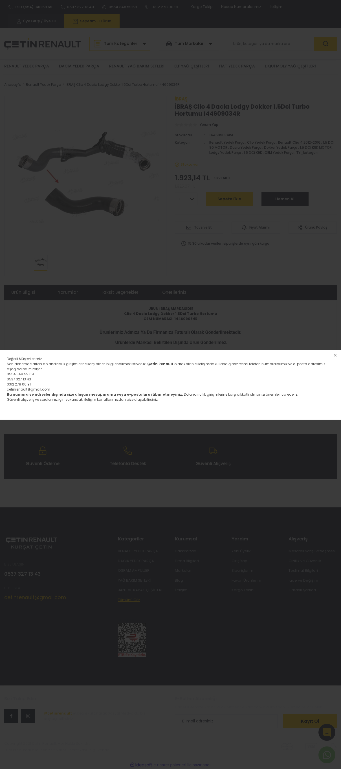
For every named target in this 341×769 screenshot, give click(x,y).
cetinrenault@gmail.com (28, 389)
